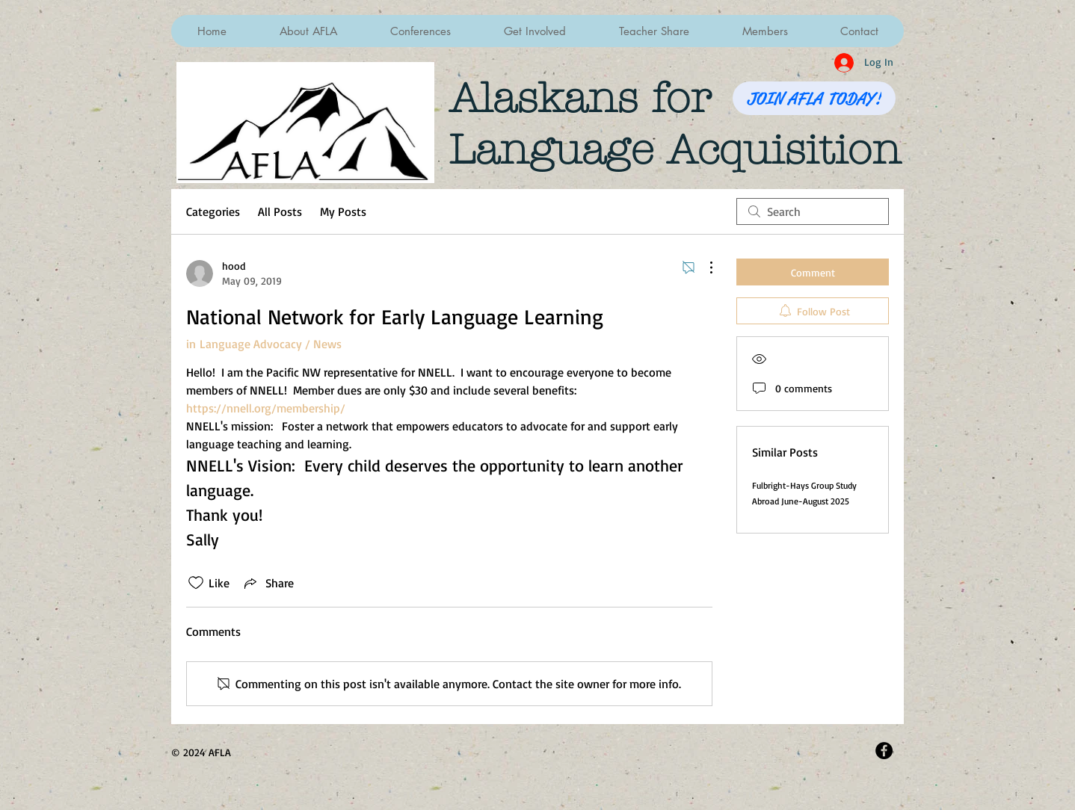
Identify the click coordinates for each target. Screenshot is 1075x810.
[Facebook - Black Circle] (884, 750)
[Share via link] (267, 583)
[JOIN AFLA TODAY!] (814, 98)
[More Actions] (703, 267)
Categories (213, 211)
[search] (812, 211)
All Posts (280, 211)
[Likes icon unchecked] (196, 583)
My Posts (343, 211)
